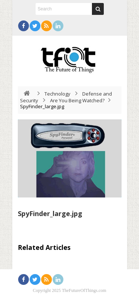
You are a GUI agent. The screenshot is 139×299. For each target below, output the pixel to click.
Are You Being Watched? (77, 100)
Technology (57, 93)
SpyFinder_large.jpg (50, 213)
